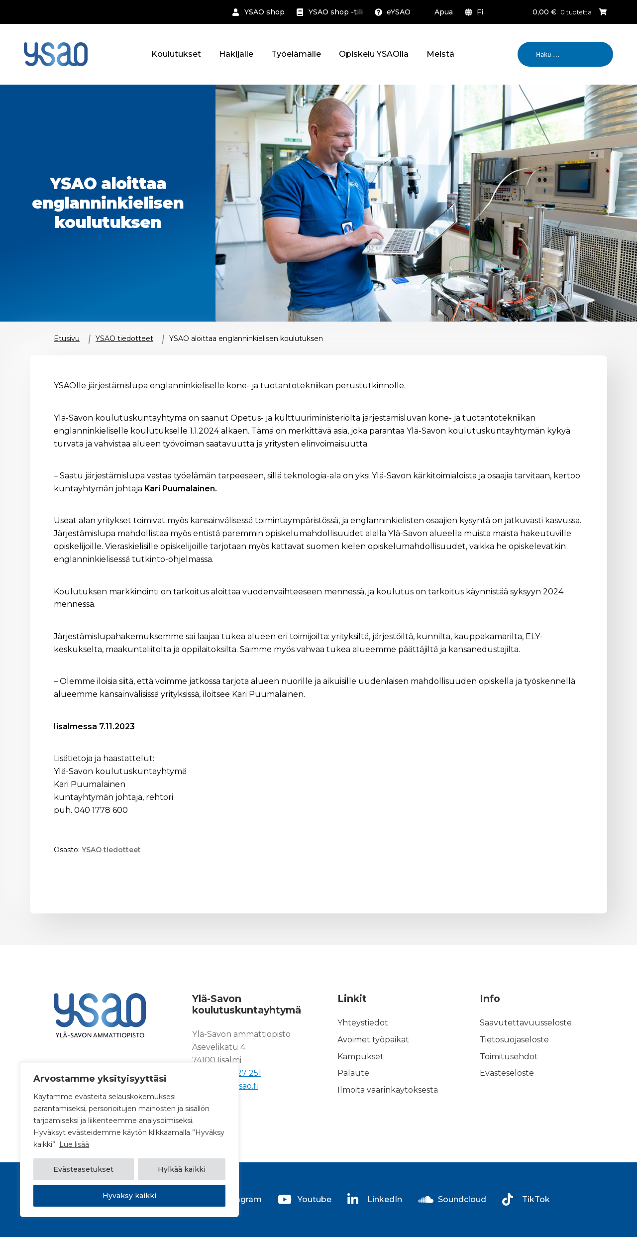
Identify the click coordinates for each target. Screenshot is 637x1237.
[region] (129, 1140)
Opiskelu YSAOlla (374, 54)
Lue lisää (74, 1144)
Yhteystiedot (362, 1022)
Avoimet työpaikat (373, 1039)
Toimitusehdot (509, 1056)
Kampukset (360, 1056)
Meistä (440, 54)
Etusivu (67, 338)
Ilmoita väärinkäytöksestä (387, 1090)
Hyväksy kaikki (129, 1195)
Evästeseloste (507, 1073)
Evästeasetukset (83, 1169)
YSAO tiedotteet (124, 338)
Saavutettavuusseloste (526, 1022)
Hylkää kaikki (182, 1169)
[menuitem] (476, 12)
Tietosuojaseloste (514, 1039)
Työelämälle (296, 54)
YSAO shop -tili (336, 11)
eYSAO (399, 11)
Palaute (353, 1073)
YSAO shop (264, 11)
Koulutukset (176, 54)
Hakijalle (236, 54)
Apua (443, 11)
